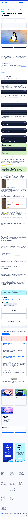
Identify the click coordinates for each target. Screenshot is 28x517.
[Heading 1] (7, 324)
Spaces (11, 481)
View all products (8, 455)
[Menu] (25, 2)
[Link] (5, 324)
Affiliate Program (3, 478)
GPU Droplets (11, 470)
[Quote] (11, 324)
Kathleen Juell (7, 20)
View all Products (12, 492)
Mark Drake (10, 20)
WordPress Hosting (3, 506)
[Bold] (2, 324)
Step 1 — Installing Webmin (6, 76)
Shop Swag (20, 488)
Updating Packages (4, 267)
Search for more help (14, 311)
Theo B (3, 20)
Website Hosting (3, 501)
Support (11, 495)
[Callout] (12, 324)
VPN (2, 502)
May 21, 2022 (6, 337)
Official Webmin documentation (15, 285)
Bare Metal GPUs (12, 471)
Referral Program (3, 477)
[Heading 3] (9, 324)
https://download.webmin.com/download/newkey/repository (11, 353)
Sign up (21, 2)
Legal (2, 480)
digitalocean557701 (6, 336)
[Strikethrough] (4, 324)
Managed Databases (12, 480)
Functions (11, 477)
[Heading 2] (8, 324)
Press (2, 479)
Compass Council (21, 478)
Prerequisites (4, 61)
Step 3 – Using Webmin (6, 231)
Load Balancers (12, 479)
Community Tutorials (21, 470)
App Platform (11, 478)
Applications (6, 9)
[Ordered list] (10, 324)
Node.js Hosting (3, 504)
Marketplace (20, 481)
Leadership (2, 471)
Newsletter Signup (21, 480)
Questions (11, 5)
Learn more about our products (8, 293)
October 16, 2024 (6, 343)
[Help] (25, 324)
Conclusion (3, 278)
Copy (24, 90)
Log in (17, 2)
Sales (11, 496)
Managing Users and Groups (6, 239)
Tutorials (7, 5)
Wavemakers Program (21, 477)
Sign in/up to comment (5, 333)
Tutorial (3, 11)
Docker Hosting (3, 503)
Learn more (5, 422)
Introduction (4, 51)
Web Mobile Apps (3, 505)
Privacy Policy (20, 433)
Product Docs (16, 5)
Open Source (20, 479)
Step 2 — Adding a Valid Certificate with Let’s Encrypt (12, 159)
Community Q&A (21, 471)
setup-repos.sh (5, 360)
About (2, 470)
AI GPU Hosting (3, 495)
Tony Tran (15, 20)
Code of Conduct (21, 487)
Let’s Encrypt (14, 57)
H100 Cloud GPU (3, 496)
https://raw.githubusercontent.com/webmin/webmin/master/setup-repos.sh (13, 359)
